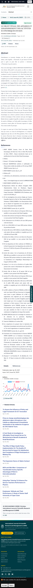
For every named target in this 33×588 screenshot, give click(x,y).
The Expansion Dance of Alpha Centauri (16, 461)
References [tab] (16, 366)
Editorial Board (4, 560)
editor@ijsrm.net (7, 568)
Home (3, 17)
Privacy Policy (5, 582)
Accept (4, 585)
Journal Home (4, 554)
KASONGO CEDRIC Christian (8, 34)
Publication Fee (21, 558)
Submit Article (7, 533)
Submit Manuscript (22, 554)
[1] (19, 74)
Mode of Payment (21, 560)
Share (16, 43)
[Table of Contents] (19, 12)
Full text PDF (7, 398)
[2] (6, 87)
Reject (11, 585)
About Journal (4, 562)
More (29, 1)
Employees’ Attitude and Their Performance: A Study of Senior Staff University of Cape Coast (15, 493)
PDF (4, 43)
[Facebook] (2, 574)
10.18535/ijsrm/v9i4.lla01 (10, 36)
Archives (3, 558)
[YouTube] (12, 574)
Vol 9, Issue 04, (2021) (16, 17)
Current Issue (19, 533)
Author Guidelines (22, 556)
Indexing (19, 562)
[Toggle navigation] (28, 6)
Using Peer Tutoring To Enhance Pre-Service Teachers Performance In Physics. (15, 483)
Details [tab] (6, 366)
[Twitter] (5, 574)
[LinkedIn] (9, 574)
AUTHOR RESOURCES (31, 294)
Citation (10, 43)
